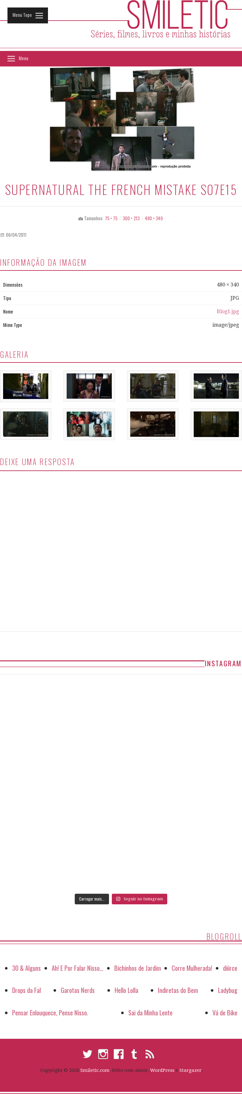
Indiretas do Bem (178, 990)
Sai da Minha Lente (150, 1012)
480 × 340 (154, 218)
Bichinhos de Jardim (137, 968)
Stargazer (190, 1070)
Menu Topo (22, 14)
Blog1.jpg (228, 311)
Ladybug (227, 990)
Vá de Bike (224, 1012)
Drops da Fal (26, 990)
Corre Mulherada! (192, 968)
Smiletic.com (95, 1070)
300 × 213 (131, 218)
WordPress (162, 1070)
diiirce (230, 968)
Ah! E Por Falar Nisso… (77, 968)
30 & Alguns (26, 968)
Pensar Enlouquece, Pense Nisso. (50, 1012)
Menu (23, 58)
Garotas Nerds (78, 990)
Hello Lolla (126, 990)
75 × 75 (111, 218)
